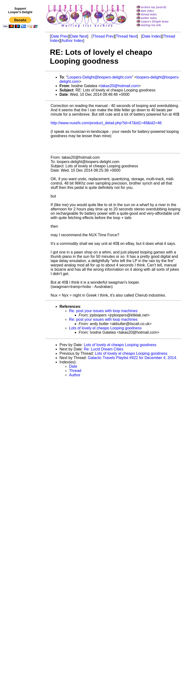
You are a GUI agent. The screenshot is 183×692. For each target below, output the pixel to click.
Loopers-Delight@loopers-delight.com (99, 77)
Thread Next (126, 36)
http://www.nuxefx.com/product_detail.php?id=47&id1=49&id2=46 (106, 123)
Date (73, 366)
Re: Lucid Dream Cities (103, 349)
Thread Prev (103, 36)
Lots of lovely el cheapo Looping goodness (105, 328)
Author (74, 375)
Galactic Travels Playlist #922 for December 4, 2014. (132, 358)
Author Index (72, 41)
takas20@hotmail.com (119, 86)
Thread (75, 371)
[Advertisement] (21, 128)
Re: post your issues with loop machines (103, 311)
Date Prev (59, 36)
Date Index (151, 36)
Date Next (78, 36)
